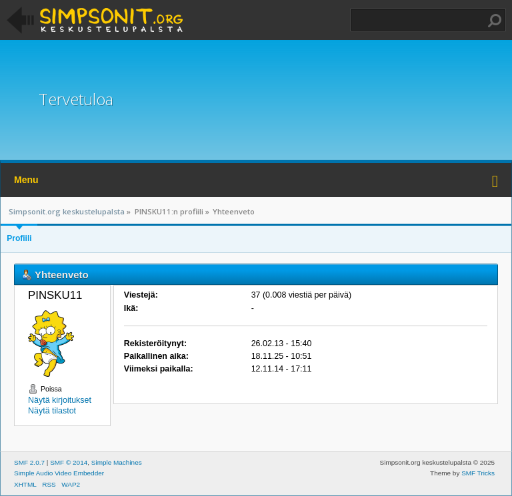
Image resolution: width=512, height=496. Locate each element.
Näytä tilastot (52, 410)
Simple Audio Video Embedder (59, 473)
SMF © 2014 (68, 462)
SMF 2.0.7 (29, 462)
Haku (495, 21)
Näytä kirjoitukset (59, 400)
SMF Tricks (478, 473)
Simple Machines (116, 462)
